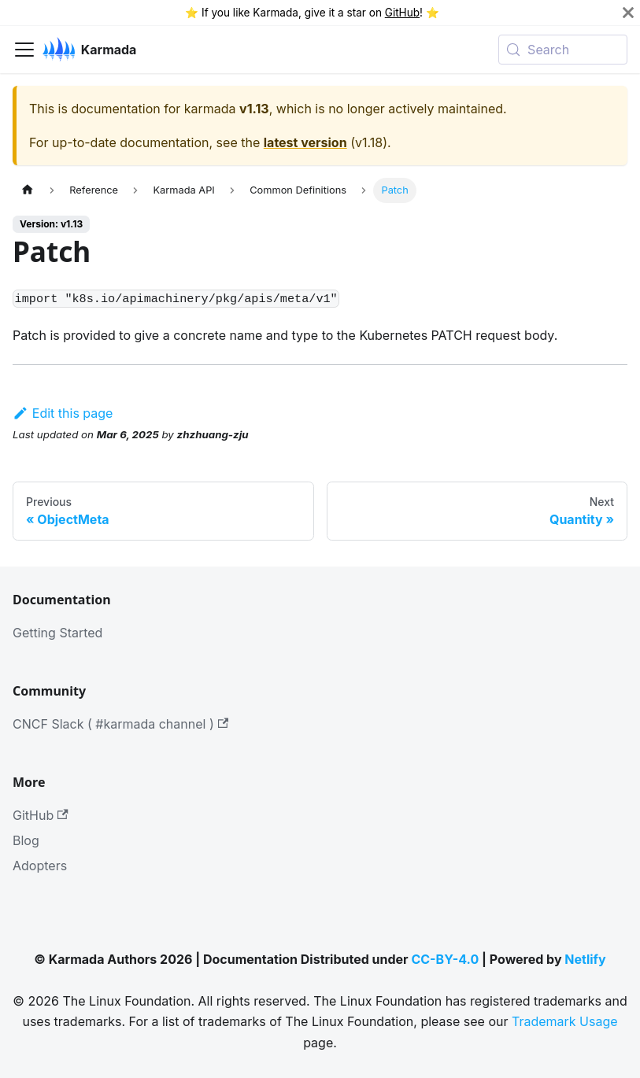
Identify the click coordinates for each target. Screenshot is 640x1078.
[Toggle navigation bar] (24, 49)
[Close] (628, 12)
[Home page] (28, 190)
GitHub (402, 12)
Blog (26, 840)
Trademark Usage (565, 1021)
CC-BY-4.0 (445, 959)
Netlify (584, 959)
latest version (305, 142)
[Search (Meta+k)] (562, 50)
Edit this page (63, 413)
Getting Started (57, 633)
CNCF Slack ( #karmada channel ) (120, 724)
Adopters (40, 865)
